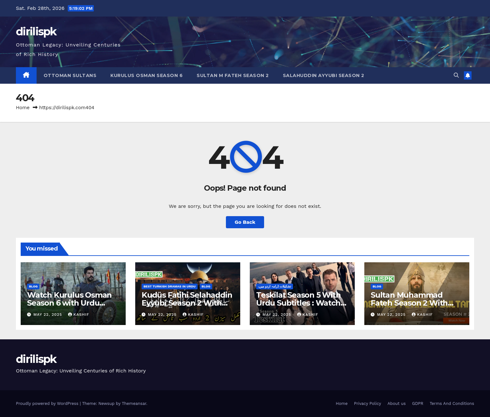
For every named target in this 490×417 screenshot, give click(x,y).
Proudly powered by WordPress (48, 403)
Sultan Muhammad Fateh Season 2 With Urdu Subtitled (409, 302)
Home (23, 107)
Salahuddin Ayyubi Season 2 (323, 75)
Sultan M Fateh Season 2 (233, 75)
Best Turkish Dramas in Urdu (170, 286)
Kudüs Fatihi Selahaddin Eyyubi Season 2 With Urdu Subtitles (187, 302)
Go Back (245, 222)
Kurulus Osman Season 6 (146, 75)
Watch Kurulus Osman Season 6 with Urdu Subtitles (69, 302)
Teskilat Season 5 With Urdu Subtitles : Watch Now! (298, 302)
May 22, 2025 (48, 314)
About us (397, 403)
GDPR (417, 403)
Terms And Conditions (452, 403)
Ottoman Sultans (70, 75)
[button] (456, 75)
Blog (33, 286)
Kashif (78, 314)
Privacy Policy (367, 403)
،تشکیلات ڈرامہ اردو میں (274, 286)
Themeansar (134, 403)
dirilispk (36, 31)
